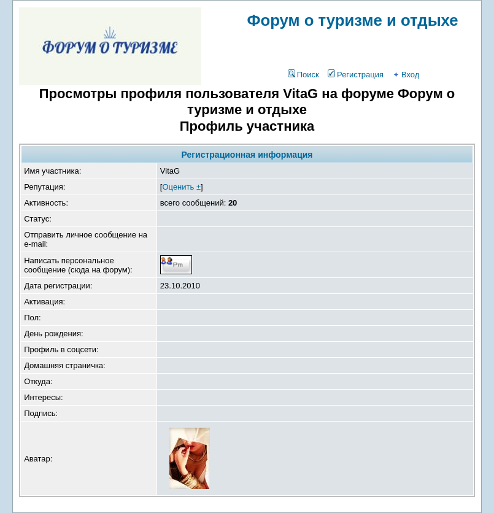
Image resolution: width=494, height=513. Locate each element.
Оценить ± (181, 186)
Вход (405, 74)
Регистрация (356, 74)
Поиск (303, 74)
